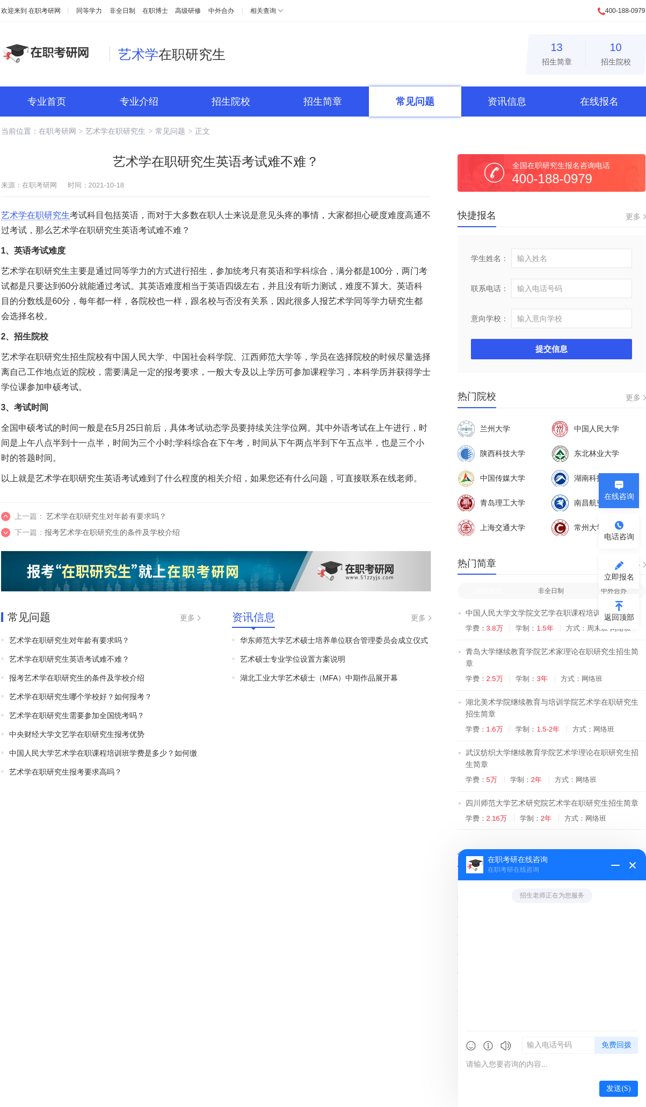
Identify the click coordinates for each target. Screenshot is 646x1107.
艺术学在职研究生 (115, 131)
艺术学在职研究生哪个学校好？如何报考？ (80, 696)
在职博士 (155, 11)
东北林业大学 (585, 453)
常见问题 (415, 101)
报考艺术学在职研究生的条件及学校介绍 (112, 532)
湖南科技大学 (585, 478)
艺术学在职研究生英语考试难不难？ (69, 659)
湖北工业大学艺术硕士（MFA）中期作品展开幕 (319, 678)
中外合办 (221, 11)
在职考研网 (44, 11)
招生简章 (556, 52)
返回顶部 (619, 617)
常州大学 (577, 527)
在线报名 (599, 101)
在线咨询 (619, 496)
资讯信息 (507, 101)
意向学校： (490, 318)
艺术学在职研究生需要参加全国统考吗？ (76, 715)
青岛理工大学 (491, 502)
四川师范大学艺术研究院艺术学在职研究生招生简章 (552, 803)
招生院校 (615, 52)
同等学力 (89, 11)
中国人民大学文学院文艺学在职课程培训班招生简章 (552, 613)
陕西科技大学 (491, 453)
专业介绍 (139, 101)
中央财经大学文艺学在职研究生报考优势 (76, 734)
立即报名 (619, 577)
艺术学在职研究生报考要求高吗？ (65, 772)
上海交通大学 (491, 527)
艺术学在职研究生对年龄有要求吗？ (106, 516)
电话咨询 (619, 536)
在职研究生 (172, 54)
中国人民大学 (585, 428)
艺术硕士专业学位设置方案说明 (292, 659)
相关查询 (263, 11)
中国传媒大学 (491, 478)
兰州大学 (484, 428)
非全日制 (122, 11)
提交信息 (551, 348)
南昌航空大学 (585, 502)
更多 (187, 617)
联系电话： (490, 288)
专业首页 (46, 101)
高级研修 (188, 11)
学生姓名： (490, 258)
